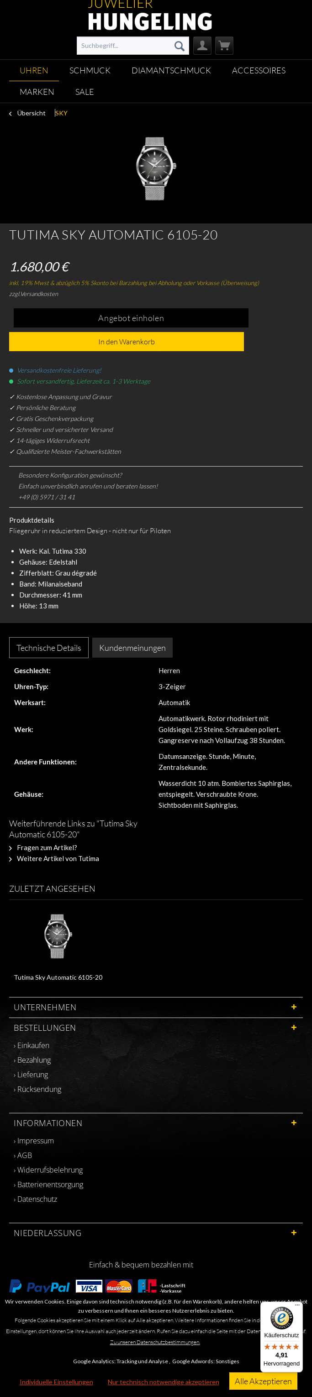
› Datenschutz (35, 1199)
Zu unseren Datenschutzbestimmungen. (155, 1342)
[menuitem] (133, 45)
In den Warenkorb (126, 341)
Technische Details (48, 648)
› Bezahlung (32, 1060)
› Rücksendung (37, 1089)
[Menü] (297, 1307)
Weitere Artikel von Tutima (54, 858)
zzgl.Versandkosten (33, 293)
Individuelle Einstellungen (56, 1382)
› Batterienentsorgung (48, 1184)
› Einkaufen (31, 1045)
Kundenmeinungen (132, 648)
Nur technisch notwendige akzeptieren (163, 1382)
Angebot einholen (131, 318)
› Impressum (34, 1141)
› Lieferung (31, 1075)
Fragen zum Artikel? (43, 847)
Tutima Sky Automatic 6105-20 (58, 977)
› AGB (23, 1155)
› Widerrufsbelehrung (48, 1170)
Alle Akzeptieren (263, 1381)
